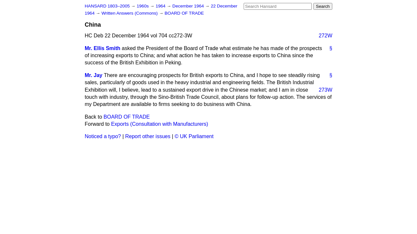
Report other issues (147, 136)
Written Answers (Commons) (130, 13)
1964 (161, 6)
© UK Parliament (194, 136)
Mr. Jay (93, 75)
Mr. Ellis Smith (102, 48)
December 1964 (188, 6)
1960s (143, 6)
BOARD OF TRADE (184, 13)
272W (325, 35)
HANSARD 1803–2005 (107, 6)
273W (325, 90)
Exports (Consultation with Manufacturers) (159, 124)
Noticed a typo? (103, 136)
